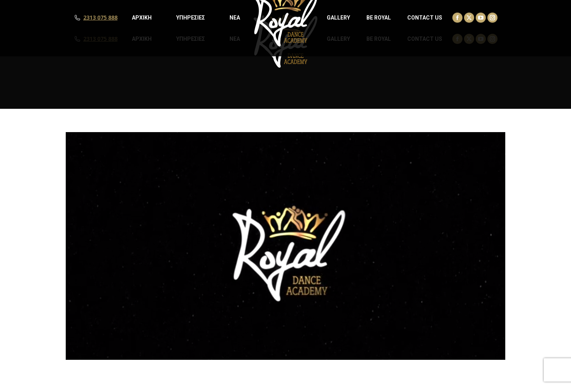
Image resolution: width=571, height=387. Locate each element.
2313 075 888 (100, 38)
